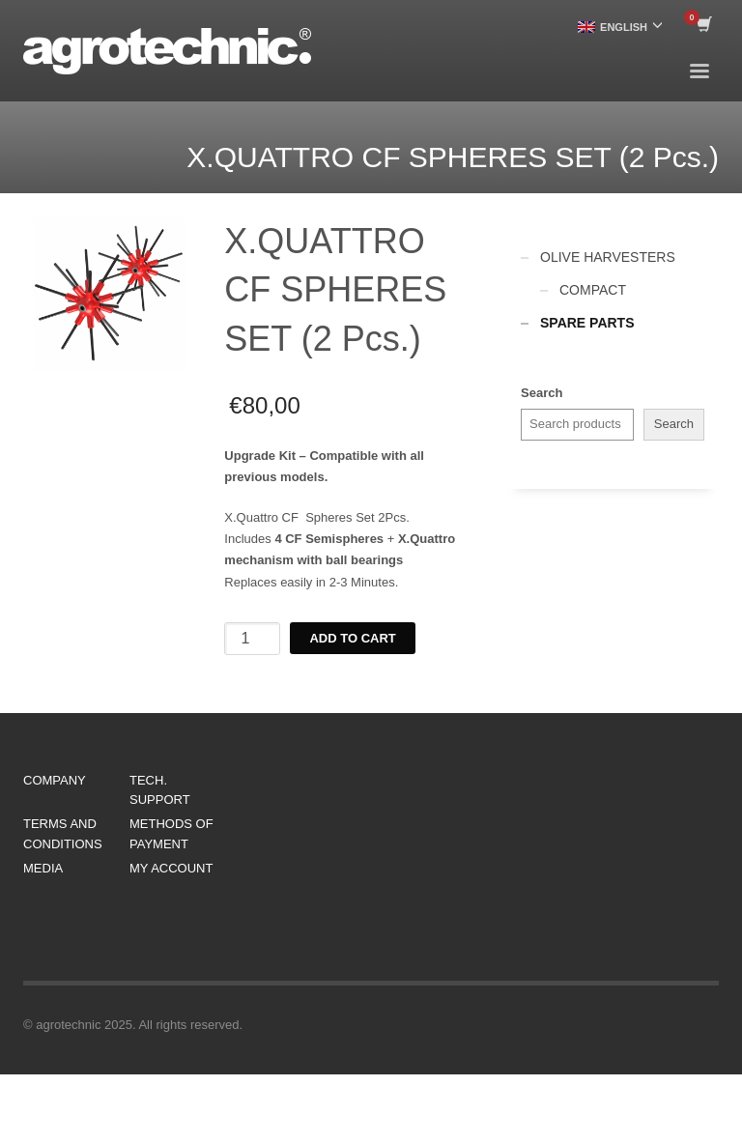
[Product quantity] (252, 638)
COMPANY (54, 780)
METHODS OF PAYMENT (171, 833)
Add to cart (352, 638)
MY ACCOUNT (171, 868)
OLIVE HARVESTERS (607, 257)
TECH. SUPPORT (159, 790)
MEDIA (43, 868)
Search (541, 393)
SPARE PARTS (587, 322)
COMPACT (592, 290)
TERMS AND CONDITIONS (62, 833)
